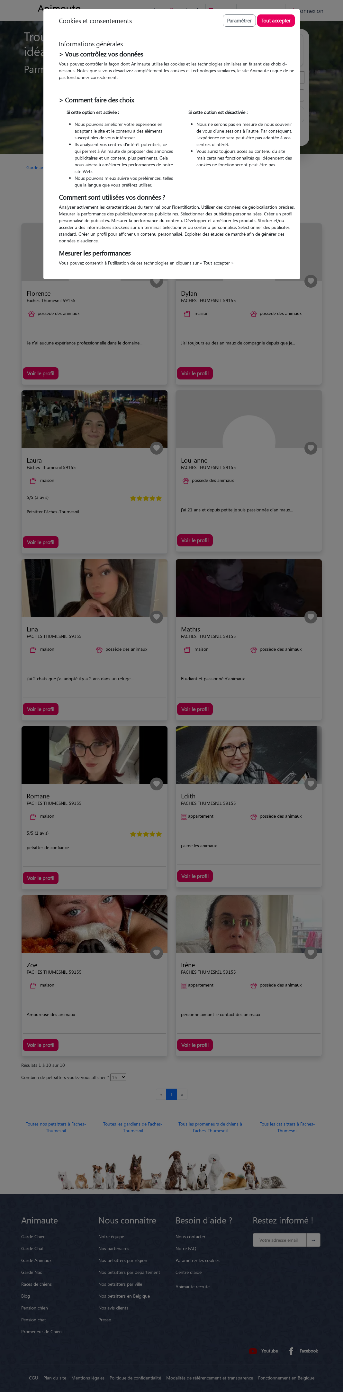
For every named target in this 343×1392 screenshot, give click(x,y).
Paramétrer (239, 20)
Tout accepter (276, 20)
